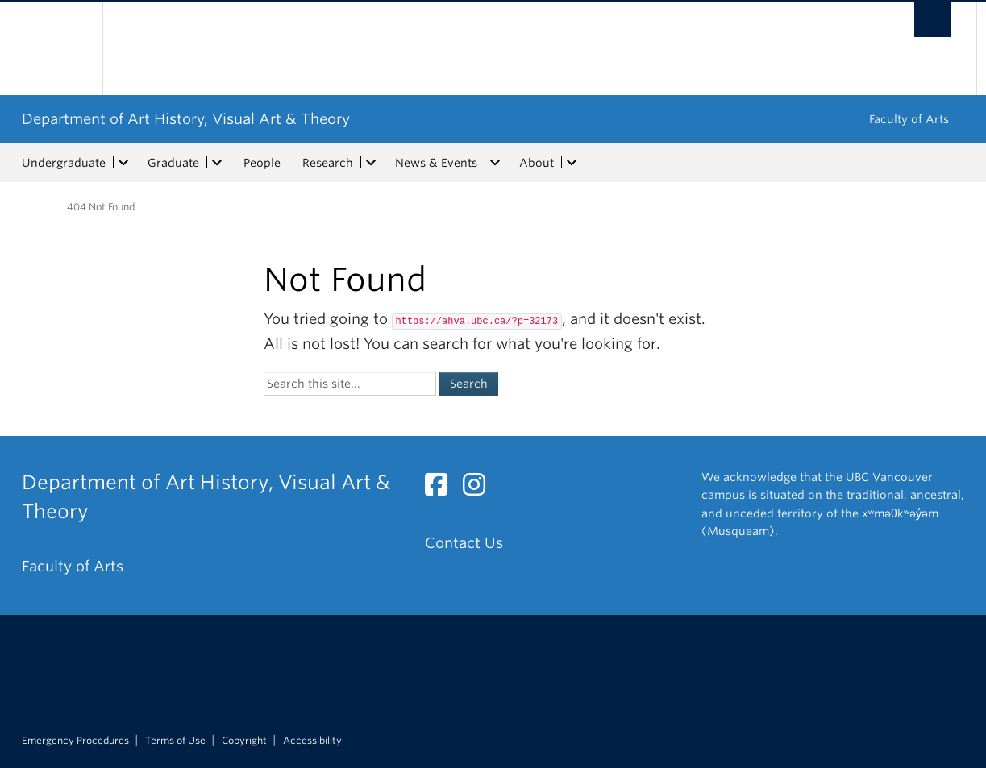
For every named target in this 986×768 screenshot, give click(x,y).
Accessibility (312, 740)
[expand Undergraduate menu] (124, 163)
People (262, 162)
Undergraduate (64, 162)
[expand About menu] (572, 163)
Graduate (173, 162)
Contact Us (464, 542)
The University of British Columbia (56, 48)
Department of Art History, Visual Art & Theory (186, 118)
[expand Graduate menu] (217, 163)
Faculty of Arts (909, 119)
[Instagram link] (480, 488)
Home (31, 205)
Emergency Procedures (75, 740)
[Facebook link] (442, 488)
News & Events (436, 162)
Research (327, 162)
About (536, 162)
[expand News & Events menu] (496, 163)
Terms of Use (175, 740)
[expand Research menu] (371, 163)
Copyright (244, 740)
